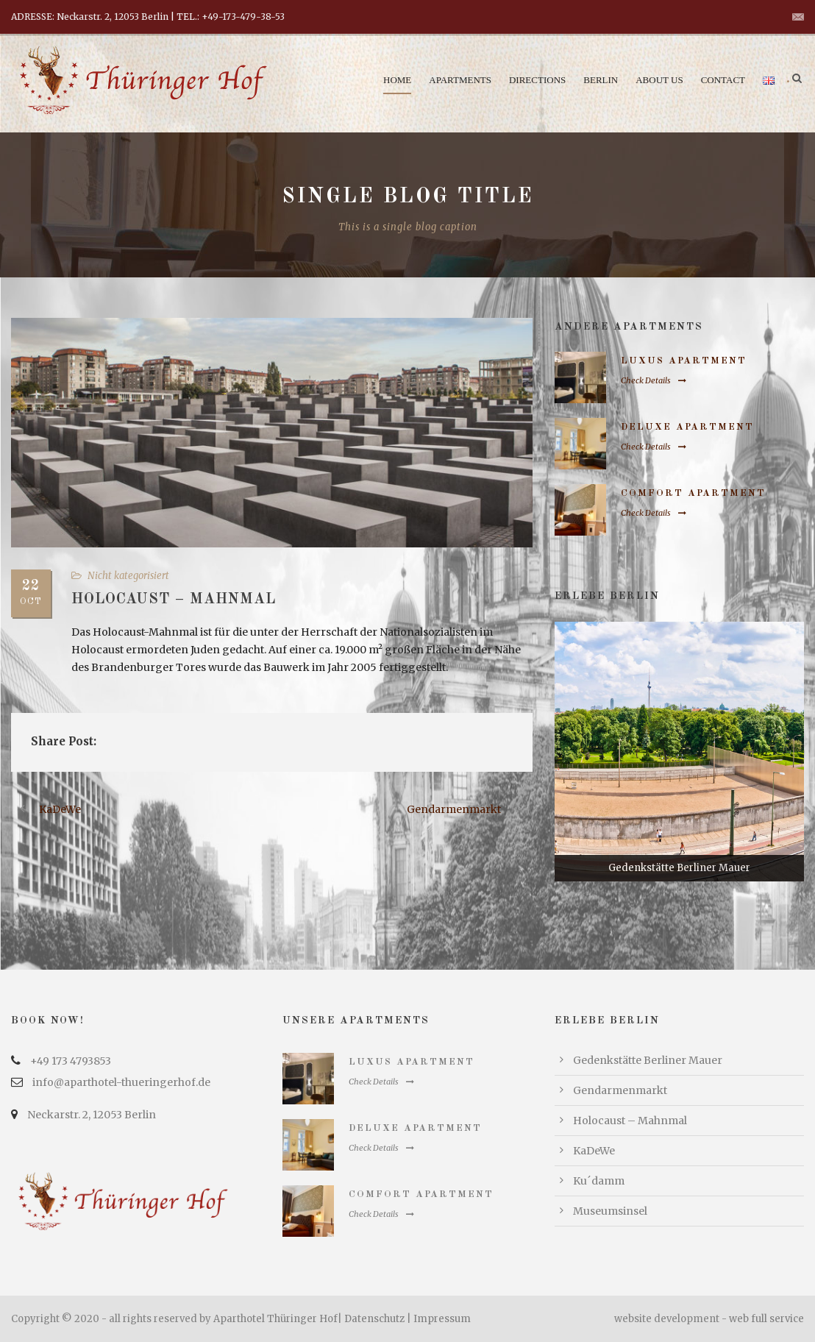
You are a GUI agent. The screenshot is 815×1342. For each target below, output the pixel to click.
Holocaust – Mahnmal (630, 1120)
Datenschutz (374, 1319)
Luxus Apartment (684, 361)
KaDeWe (594, 1150)
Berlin (600, 79)
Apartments (460, 79)
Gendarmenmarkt (620, 1090)
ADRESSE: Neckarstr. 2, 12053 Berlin (89, 16)
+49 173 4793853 (70, 1061)
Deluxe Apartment (687, 427)
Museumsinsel (610, 1211)
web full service (766, 1319)
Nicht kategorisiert (128, 575)
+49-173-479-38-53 (243, 16)
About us (659, 79)
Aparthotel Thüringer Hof (275, 1319)
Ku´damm (598, 1180)
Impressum (442, 1319)
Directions (537, 79)
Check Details (653, 380)
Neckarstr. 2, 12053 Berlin (91, 1114)
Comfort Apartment (693, 493)
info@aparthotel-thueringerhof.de (121, 1082)
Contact (723, 79)
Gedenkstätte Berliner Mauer (647, 1060)
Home (397, 79)
